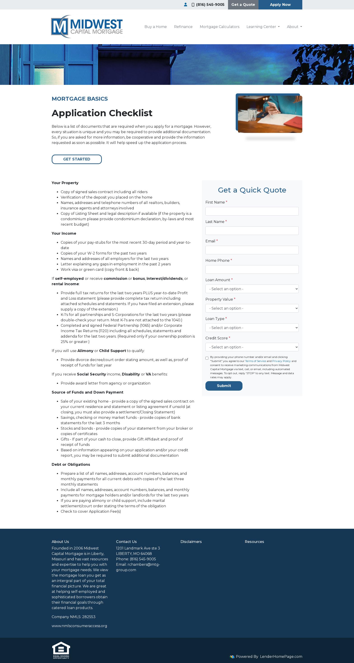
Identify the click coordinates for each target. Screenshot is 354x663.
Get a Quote (243, 4)
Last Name (216, 222)
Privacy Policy (281, 361)
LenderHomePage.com (281, 656)
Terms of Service (255, 361)
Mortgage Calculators (219, 27)
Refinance (183, 27)
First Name (216, 202)
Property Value (220, 299)
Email (211, 241)
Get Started (76, 159)
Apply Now (280, 4)
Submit (224, 386)
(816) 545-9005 (208, 4)
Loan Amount (219, 280)
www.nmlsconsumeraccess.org (79, 626)
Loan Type (216, 319)
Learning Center (262, 27)
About (293, 27)
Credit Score (217, 338)
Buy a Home (155, 27)
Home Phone (218, 260)
